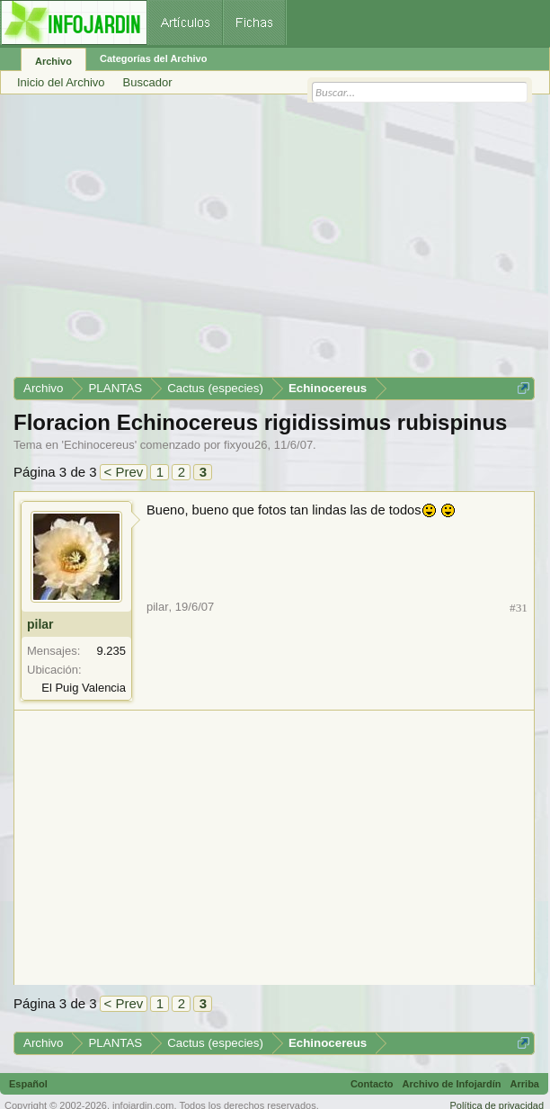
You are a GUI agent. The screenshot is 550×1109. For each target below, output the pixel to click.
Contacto (372, 1083)
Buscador (148, 82)
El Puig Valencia (83, 687)
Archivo (53, 61)
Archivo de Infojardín (452, 1083)
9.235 (111, 650)
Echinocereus (99, 445)
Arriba (524, 1083)
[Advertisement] (274, 242)
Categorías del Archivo (153, 58)
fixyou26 (245, 445)
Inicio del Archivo (61, 82)
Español (28, 1083)
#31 (519, 607)
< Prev (124, 471)
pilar (40, 624)
